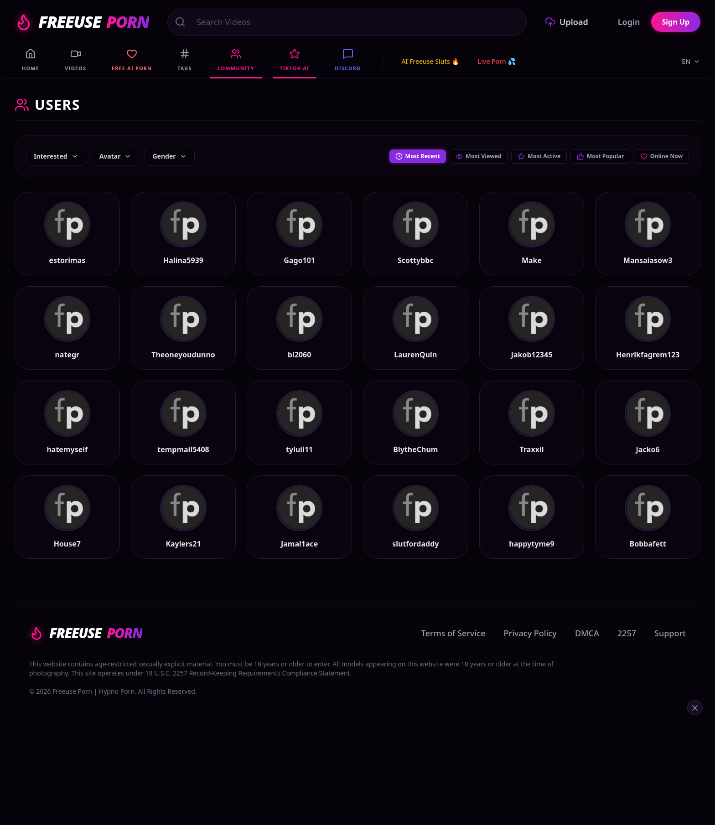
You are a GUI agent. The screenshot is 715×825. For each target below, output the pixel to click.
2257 (626, 681)
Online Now (657, 156)
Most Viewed (451, 156)
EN (691, 61)
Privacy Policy (530, 681)
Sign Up (675, 22)
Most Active (519, 156)
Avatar (115, 156)
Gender (169, 156)
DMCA (587, 681)
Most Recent (382, 156)
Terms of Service (453, 681)
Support (670, 681)
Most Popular (589, 156)
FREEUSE (82, 22)
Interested (56, 156)
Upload (566, 21)
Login (629, 21)
